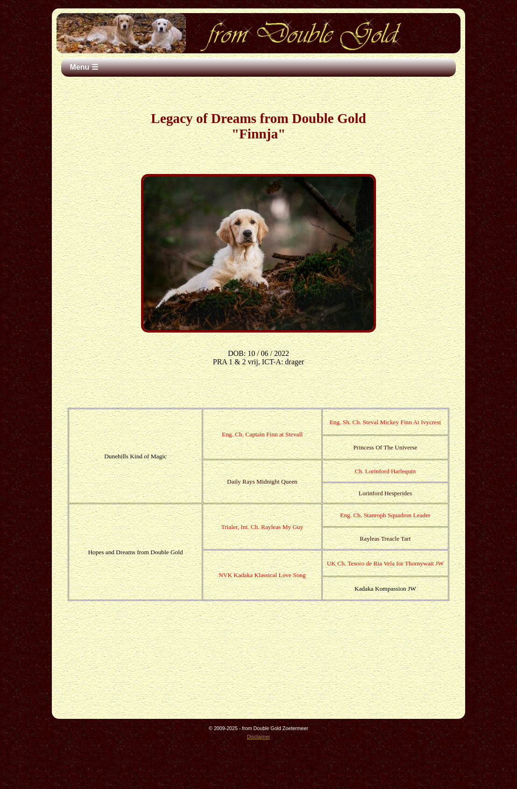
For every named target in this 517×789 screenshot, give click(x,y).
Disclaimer (258, 736)
